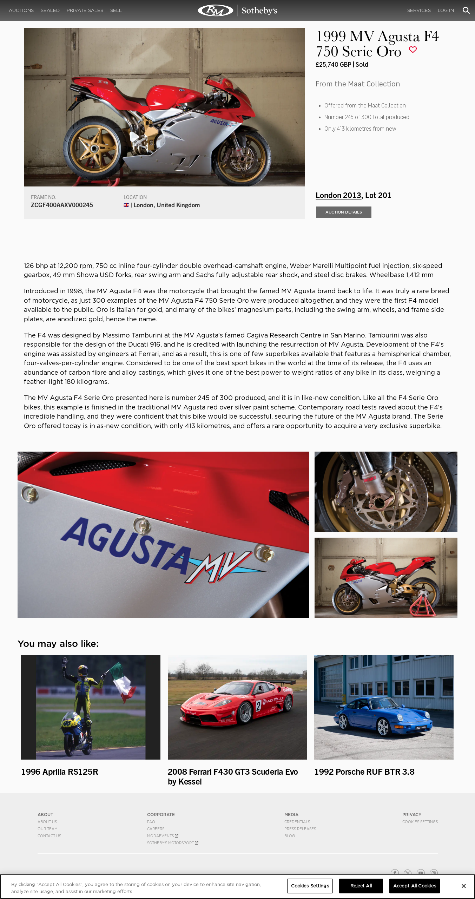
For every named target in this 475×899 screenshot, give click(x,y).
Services (419, 10)
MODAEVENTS (162, 836)
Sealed (50, 10)
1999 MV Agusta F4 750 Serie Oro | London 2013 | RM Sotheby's (238, 10)
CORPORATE (161, 814)
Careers (155, 829)
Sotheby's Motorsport (172, 843)
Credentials (297, 822)
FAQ (151, 822)
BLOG (289, 836)
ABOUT (45, 814)
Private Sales (85, 10)
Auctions (21, 10)
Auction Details (343, 212)
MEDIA (291, 814)
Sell (116, 10)
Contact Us (49, 836)
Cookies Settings (420, 822)
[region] (237, 886)
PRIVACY (412, 814)
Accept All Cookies (414, 885)
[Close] (463, 886)
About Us (47, 822)
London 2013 (338, 194)
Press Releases (300, 829)
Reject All (361, 885)
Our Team (48, 829)
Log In (446, 10)
